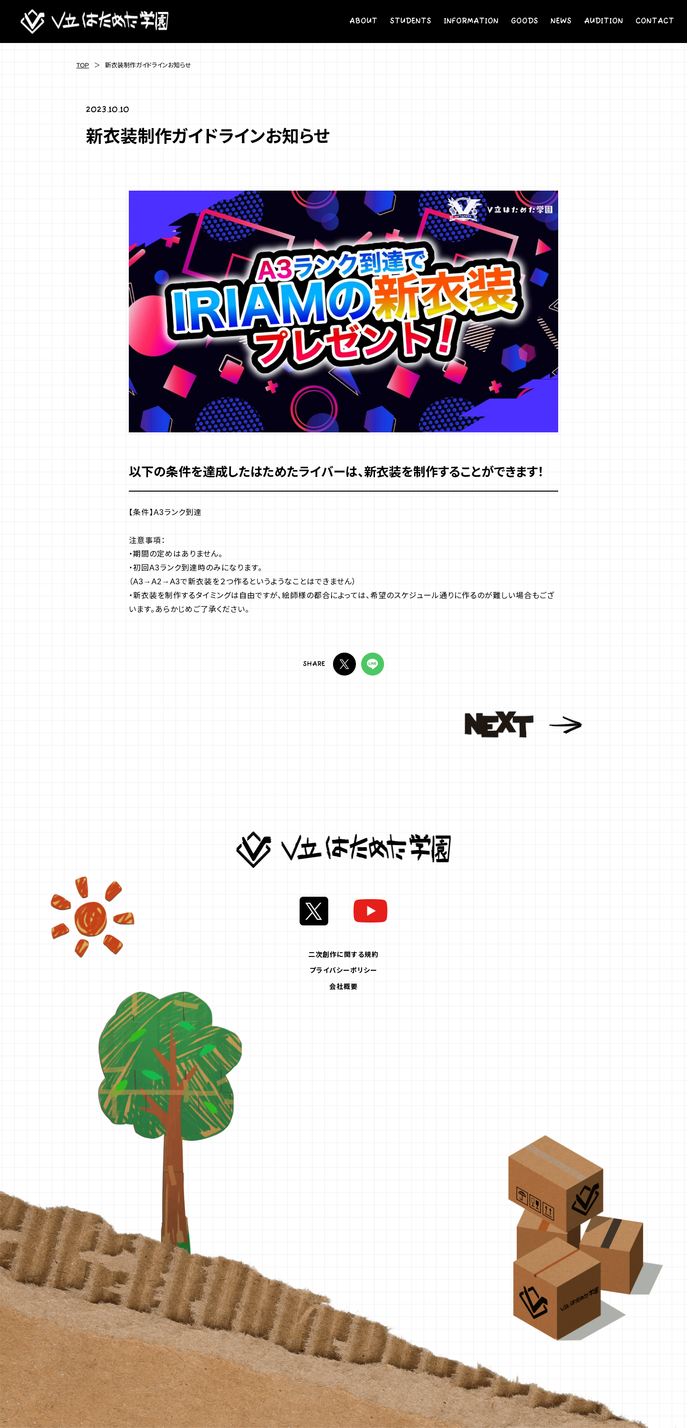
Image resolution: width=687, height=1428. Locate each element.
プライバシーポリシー (343, 970)
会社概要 (343, 986)
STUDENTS (410, 21)
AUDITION (603, 21)
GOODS (524, 21)
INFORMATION (471, 21)
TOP (82, 65)
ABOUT (363, 21)
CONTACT (654, 21)
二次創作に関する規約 (343, 954)
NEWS (561, 21)
